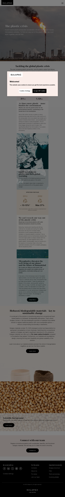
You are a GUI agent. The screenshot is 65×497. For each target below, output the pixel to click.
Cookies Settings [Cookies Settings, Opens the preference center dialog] (25, 91)
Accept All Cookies (39, 91)
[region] (32, 83)
